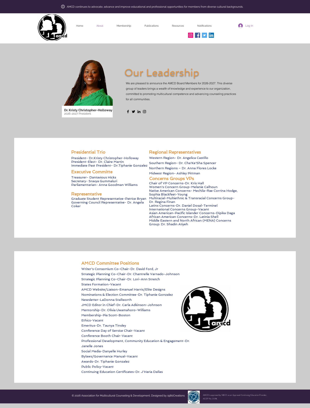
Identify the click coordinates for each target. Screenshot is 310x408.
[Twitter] (204, 35)
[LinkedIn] (211, 35)
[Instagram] (190, 35)
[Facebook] (197, 35)
